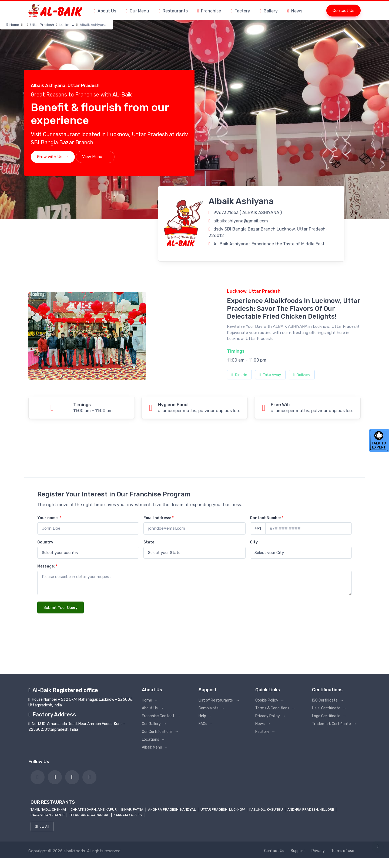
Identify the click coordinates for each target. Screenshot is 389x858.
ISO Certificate (328, 700)
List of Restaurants (219, 700)
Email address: (158, 518)
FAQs (206, 724)
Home (12, 25)
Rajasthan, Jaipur (48, 815)
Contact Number (266, 518)
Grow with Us (53, 156)
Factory (240, 11)
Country (45, 542)
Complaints (211, 708)
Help (205, 716)
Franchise (209, 11)
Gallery (269, 11)
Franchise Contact (161, 716)
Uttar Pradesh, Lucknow (223, 809)
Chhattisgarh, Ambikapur (94, 809)
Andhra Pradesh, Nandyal (172, 809)
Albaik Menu (155, 747)
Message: (47, 566)
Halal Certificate (329, 708)
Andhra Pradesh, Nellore (311, 809)
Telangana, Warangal (89, 815)
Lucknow (66, 25)
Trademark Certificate (334, 724)
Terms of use (342, 851)
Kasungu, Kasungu (266, 809)
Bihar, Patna (132, 809)
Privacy (318, 851)
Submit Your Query (60, 607)
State (148, 542)
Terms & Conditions (275, 708)
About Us (105, 11)
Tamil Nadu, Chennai (49, 809)
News (294, 11)
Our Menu (137, 11)
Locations (153, 739)
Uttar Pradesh (42, 25)
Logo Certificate (329, 716)
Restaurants (173, 11)
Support (298, 851)
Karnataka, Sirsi (128, 815)
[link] (38, 777)
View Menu (95, 156)
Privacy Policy (270, 716)
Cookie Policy (269, 700)
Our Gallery (154, 724)
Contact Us (343, 10)
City (254, 542)
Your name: (49, 518)
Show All (42, 826)
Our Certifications (160, 731)
